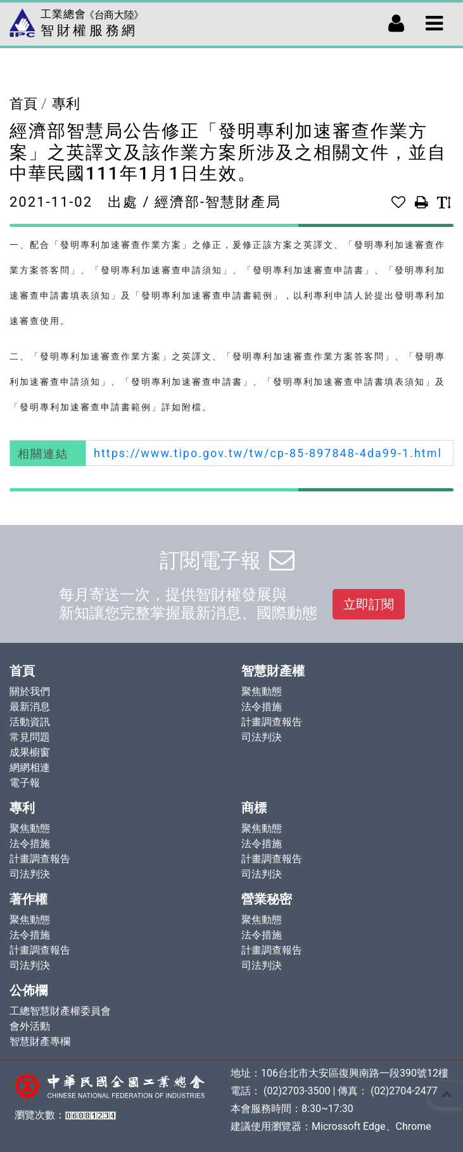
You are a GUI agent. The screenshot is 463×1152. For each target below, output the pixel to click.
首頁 (23, 104)
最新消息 (30, 707)
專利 (66, 104)
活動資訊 (30, 722)
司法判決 (261, 737)
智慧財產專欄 (40, 1041)
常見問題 (30, 737)
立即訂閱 (368, 604)
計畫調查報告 (271, 722)
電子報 (25, 783)
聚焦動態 (261, 691)
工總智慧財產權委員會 (60, 1011)
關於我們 (30, 691)
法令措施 (261, 707)
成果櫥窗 (30, 752)
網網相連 (30, 767)
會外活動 (30, 1026)
